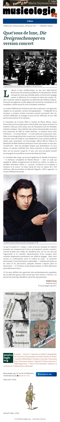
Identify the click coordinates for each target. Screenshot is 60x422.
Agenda (38, 361)
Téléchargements (20, 364)
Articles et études (50, 357)
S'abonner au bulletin (38, 354)
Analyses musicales (40, 359)
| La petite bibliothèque (23, 359)
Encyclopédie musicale (33, 357)
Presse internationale (38, 364)
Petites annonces (49, 361)
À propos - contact (21, 354)
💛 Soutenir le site (44, 374)
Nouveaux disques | (27, 361)
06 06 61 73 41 (24, 376)
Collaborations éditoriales (23, 366)
